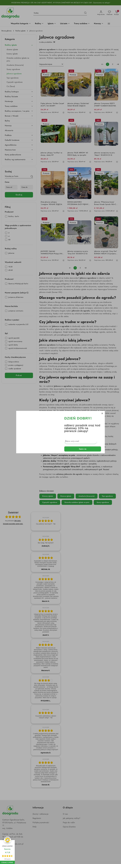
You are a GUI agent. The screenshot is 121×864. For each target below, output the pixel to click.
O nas (65, 814)
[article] (45, 521)
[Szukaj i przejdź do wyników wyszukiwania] (85, 13)
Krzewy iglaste (47, 496)
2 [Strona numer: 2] (112, 64)
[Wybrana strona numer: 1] (107, 64)
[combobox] (51, 64)
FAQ (34, 826)
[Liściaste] (65, 24)
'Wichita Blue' (62, 461)
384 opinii (17, 521)
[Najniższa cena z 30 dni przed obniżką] (63, 112)
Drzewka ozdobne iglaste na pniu (77, 502)
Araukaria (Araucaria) (87, 496)
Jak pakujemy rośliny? (71, 818)
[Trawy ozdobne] (82, 24)
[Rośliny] (39, 24)
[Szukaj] (32, 176)
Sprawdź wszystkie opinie (13, 524)
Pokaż (19, 375)
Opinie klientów (69, 826)
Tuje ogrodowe (107, 496)
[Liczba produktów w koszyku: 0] (116, 13)
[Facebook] (4, 854)
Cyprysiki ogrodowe (49, 502)
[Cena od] (11, 187)
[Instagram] (8, 854)
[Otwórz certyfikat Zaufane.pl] (13, 517)
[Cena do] (26, 187)
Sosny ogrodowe (103, 502)
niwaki (98, 426)
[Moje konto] (101, 13)
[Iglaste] (52, 24)
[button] (21, 24)
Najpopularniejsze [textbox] (45, 64)
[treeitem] (19, 45)
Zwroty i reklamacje (40, 814)
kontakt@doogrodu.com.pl (12, 844)
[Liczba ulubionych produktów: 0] (109, 13)
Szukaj (19, 194)
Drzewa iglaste (65, 496)
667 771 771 (7, 848)
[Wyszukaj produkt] (60, 13)
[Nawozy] (98, 24)
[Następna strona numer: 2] (118, 64)
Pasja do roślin (69, 822)
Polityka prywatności (41, 822)
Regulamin (37, 818)
